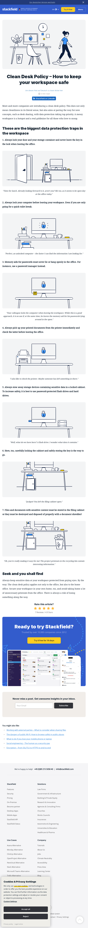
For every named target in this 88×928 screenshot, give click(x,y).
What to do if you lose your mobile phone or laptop (29, 739)
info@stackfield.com (65, 769)
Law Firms (41, 789)
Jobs (39, 854)
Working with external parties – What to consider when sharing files (36, 730)
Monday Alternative (15, 850)
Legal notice (19, 924)
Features (10, 789)
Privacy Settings (63, 917)
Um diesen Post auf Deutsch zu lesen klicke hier (44, 90)
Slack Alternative (13, 867)
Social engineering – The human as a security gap (28, 743)
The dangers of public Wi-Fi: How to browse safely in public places (35, 734)
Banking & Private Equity (47, 798)
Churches (41, 811)
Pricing (10, 798)
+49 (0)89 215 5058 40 (43, 769)
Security (10, 793)
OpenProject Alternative (16, 858)
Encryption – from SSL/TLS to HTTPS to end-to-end (29, 747)
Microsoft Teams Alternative (18, 871)
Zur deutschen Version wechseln (42, 2)
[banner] (25, 902)
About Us (41, 850)
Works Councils (43, 815)
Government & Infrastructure (49, 793)
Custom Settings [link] (10, 901)
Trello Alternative (14, 875)
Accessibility (42, 862)
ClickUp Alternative (14, 854)
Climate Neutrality (44, 858)
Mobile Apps (12, 815)
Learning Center (43, 871)
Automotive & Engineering (48, 824)
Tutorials (40, 845)
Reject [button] (26, 916)
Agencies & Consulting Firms (48, 806)
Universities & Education (47, 828)
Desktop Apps (12, 811)
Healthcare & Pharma (46, 832)
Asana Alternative (14, 845)
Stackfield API (12, 819)
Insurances (41, 819)
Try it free (68, 9)
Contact (52, 917)
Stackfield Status (13, 824)
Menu (80, 9)
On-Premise (12, 802)
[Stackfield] (11, 9)
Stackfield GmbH (53, 914)
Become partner (13, 806)
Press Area (41, 867)
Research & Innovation (46, 802)
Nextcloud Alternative (15, 862)
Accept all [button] (25, 909)
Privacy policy (8, 924)
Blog (39, 875)
